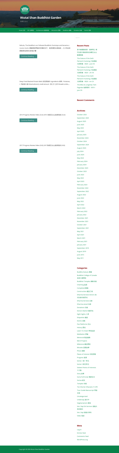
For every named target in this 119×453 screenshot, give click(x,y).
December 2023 (82, 168)
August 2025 (81, 121)
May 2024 (80, 158)
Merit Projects (82, 341)
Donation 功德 (78, 30)
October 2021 (82, 225)
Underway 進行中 (83, 400)
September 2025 (83, 118)
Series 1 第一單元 (83, 361)
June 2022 (80, 198)
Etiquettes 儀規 (82, 317)
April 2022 (80, 205)
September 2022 (83, 191)
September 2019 (83, 248)
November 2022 (82, 188)
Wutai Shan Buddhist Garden (40, 17)
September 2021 (83, 228)
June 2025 (80, 125)
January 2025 (81, 135)
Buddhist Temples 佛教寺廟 (87, 281)
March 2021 (81, 238)
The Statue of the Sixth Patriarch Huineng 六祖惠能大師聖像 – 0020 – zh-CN (87, 70)
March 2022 (81, 208)
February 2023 (82, 185)
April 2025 (80, 131)
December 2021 (82, 218)
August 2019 (81, 251)
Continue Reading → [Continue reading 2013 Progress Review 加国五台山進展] (28, 120)
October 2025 (82, 115)
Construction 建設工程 (85, 291)
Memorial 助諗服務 (83, 337)
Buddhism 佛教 (67, 30)
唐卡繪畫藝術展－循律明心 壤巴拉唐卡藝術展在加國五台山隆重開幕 (87, 52)
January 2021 (81, 245)
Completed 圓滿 (82, 288)
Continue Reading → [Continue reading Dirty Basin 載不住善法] (28, 56)
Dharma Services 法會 (84, 301)
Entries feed (81, 433)
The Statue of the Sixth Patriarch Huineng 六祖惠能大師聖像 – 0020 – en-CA (87, 78)
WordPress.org (82, 440)
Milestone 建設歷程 (84, 344)
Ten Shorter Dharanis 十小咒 (87, 387)
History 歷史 (81, 327)
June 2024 (80, 155)
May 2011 (80, 258)
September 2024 (83, 145)
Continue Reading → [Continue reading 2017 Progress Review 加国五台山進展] (28, 151)
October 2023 (82, 171)
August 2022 (81, 195)
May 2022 (80, 201)
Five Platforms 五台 (84, 324)
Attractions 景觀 (55, 30)
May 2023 (80, 178)
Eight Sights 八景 (83, 314)
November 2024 (82, 138)
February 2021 (82, 241)
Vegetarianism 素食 (84, 403)
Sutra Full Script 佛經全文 (86, 377)
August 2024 (81, 148)
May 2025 (80, 128)
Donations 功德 (82, 307)
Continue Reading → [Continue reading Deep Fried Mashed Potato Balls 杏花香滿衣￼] (28, 90)
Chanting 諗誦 (82, 285)
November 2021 (82, 221)
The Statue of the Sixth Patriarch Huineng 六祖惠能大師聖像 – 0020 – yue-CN (87, 61)
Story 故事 (80, 374)
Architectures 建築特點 (42, 30)
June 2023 (80, 175)
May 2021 (80, 231)
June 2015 (80, 255)
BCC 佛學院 (31, 30)
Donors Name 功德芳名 (85, 311)
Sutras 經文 (81, 380)
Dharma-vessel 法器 (84, 304)
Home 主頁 (22, 30)
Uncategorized (82, 396)
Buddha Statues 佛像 (84, 272)
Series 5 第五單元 (83, 364)
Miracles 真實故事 (83, 347)
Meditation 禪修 (82, 334)
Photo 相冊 (81, 351)
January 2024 (81, 165)
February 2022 (82, 211)
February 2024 (82, 161)
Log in (79, 430)
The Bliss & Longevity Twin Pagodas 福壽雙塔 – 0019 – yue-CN (86, 87)
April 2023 (80, 181)
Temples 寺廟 (82, 384)
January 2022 (81, 215)
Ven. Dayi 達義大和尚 (84, 412)
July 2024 (80, 151)
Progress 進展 (82, 357)
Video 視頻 (80, 416)
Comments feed (82, 436)
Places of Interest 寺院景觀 (86, 354)
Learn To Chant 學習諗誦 (86, 331)
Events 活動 (87, 30)
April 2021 (80, 235)
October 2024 (82, 141)
